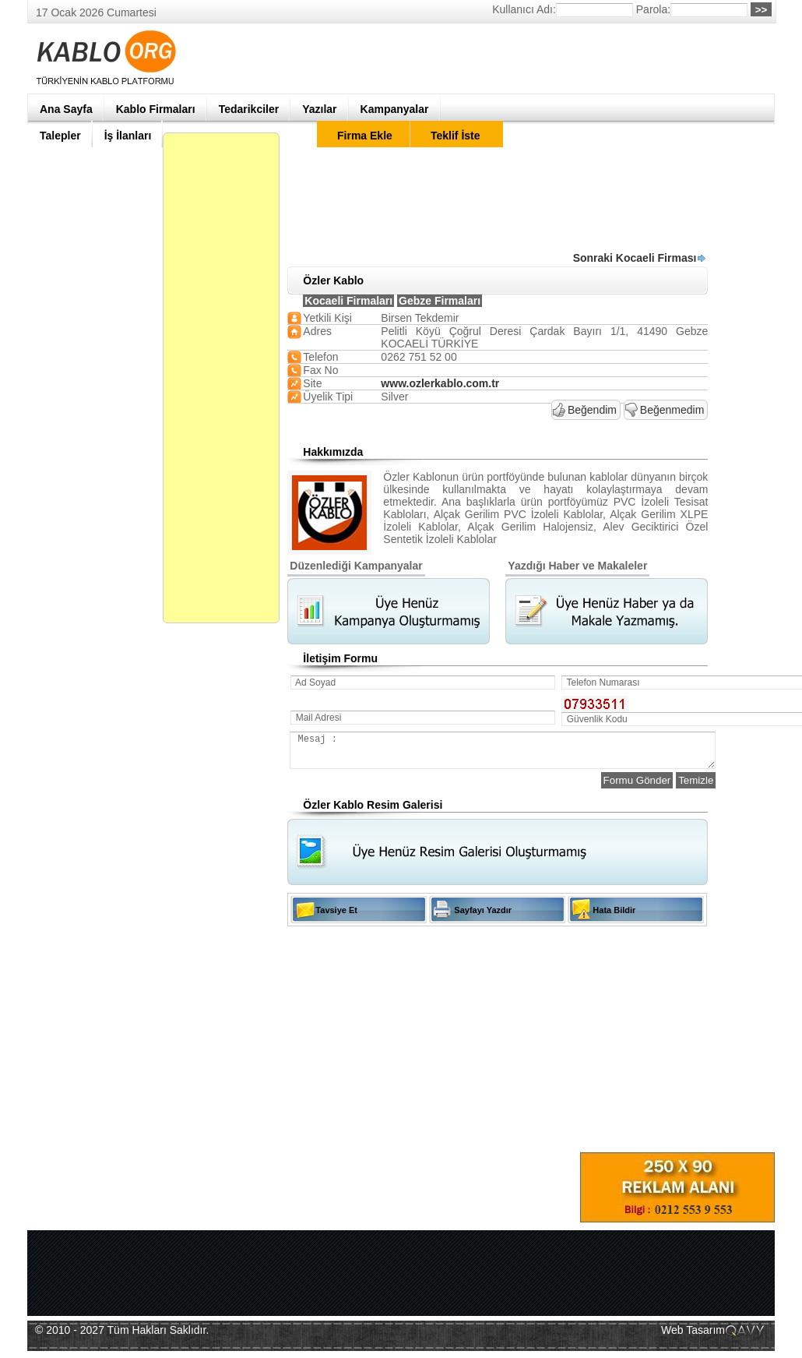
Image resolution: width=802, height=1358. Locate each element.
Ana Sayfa (66, 109)
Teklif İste (455, 135)
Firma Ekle (364, 135)
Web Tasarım (693, 1337)
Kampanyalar (395, 109)
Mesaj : (525, 754)
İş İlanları (128, 135)
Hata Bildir (614, 917)
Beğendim (592, 410)
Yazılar (319, 109)
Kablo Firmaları (155, 109)
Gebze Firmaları (439, 301)
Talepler (60, 135)
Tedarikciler (249, 109)
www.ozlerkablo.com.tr (440, 383)
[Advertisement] (639, 132)
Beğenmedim (672, 410)
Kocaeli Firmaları (348, 301)
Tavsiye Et (336, 917)
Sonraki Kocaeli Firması (639, 258)
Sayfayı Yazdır (483, 917)
